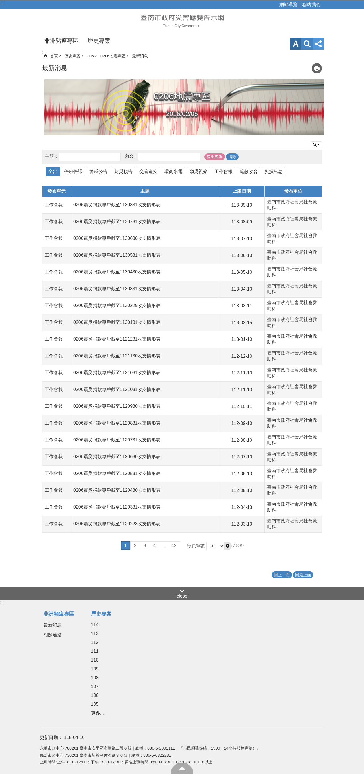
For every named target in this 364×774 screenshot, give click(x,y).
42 (174, 545)
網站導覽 (288, 4)
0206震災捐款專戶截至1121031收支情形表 (116, 372)
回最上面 (182, 768)
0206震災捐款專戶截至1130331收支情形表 (116, 288)
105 (90, 56)
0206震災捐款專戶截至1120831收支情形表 (116, 423)
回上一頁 (282, 575)
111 (95, 651)
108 (95, 677)
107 (95, 686)
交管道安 (148, 171)
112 (95, 642)
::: (2, 2)
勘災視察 (198, 171)
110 (95, 660)
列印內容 (317, 68)
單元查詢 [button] (316, 144)
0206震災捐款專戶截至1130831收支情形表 (116, 204)
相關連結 (53, 634)
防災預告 (123, 171)
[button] (228, 546)
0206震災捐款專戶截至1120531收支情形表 (116, 473)
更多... (97, 713)
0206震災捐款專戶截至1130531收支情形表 (116, 255)
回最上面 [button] (303, 575)
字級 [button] (295, 44)
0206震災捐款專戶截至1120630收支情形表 (116, 456)
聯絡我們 (311, 4)
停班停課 (73, 171)
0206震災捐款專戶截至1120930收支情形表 (116, 406)
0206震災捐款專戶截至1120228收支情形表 (116, 523)
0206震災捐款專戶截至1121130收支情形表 (116, 355)
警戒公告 (98, 171)
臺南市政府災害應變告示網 (182, 20)
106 (95, 695)
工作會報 (223, 171)
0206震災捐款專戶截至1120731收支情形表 (116, 439)
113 (95, 633)
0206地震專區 (112, 56)
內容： (131, 156)
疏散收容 (248, 171)
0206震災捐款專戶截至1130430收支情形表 (116, 271)
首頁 (54, 56)
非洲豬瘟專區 (61, 41)
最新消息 (140, 56)
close (182, 596)
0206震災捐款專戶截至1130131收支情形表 (116, 322)
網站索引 (307, 44)
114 (95, 624)
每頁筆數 (196, 545)
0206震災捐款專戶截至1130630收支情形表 (116, 238)
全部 (52, 171)
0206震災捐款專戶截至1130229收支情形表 (116, 305)
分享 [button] (318, 44)
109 (95, 668)
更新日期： (51, 737)
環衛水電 (173, 171)
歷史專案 (99, 41)
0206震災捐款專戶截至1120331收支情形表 (116, 507)
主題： (52, 156)
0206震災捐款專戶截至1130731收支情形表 (116, 221)
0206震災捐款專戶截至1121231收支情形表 (116, 339)
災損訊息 (273, 171)
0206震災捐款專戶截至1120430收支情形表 (116, 490)
